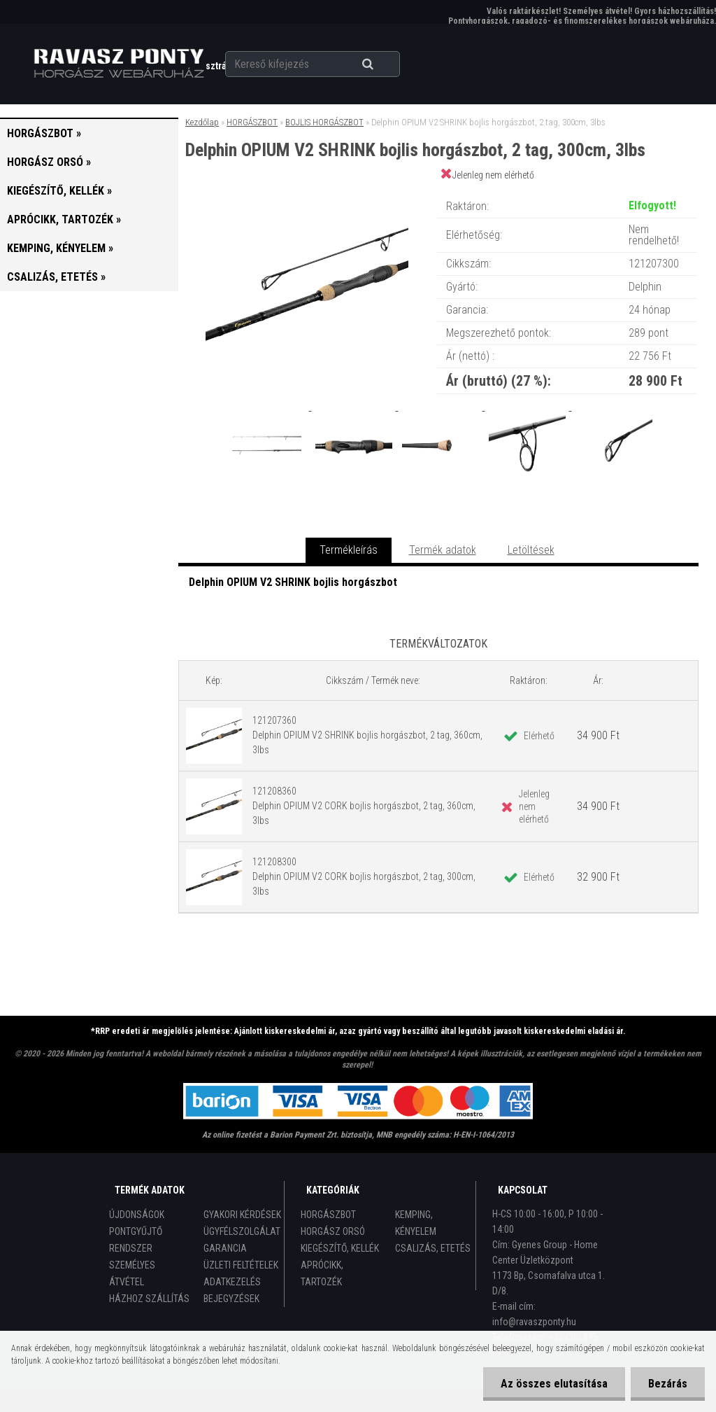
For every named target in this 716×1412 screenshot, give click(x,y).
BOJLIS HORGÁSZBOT (324, 122)
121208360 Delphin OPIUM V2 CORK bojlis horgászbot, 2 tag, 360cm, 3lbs (363, 805)
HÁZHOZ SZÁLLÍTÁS (149, 1298)
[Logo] (118, 64)
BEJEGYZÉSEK (231, 1298)
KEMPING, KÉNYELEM (415, 1223)
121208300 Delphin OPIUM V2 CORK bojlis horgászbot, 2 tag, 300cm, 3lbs (363, 876)
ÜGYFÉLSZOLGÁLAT (241, 1231)
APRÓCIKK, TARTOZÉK (322, 1273)
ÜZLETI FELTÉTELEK (240, 1265)
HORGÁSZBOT (252, 122)
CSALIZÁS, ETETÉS (433, 1248)
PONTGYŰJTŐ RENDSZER (135, 1240)
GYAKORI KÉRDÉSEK (242, 1214)
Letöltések (531, 550)
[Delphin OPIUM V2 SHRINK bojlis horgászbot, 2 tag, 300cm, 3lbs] (307, 192)
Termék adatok (442, 550)
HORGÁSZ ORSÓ (333, 1231)
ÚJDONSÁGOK (136, 1214)
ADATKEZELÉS (232, 1281)
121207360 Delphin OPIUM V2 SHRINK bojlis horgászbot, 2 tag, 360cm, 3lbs (367, 735)
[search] (385, 64)
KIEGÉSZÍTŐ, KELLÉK (340, 1248)
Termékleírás (349, 550)
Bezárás (667, 1383)
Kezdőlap (202, 122)
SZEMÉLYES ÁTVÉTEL (132, 1273)
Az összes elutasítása (554, 1383)
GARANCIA (225, 1248)
